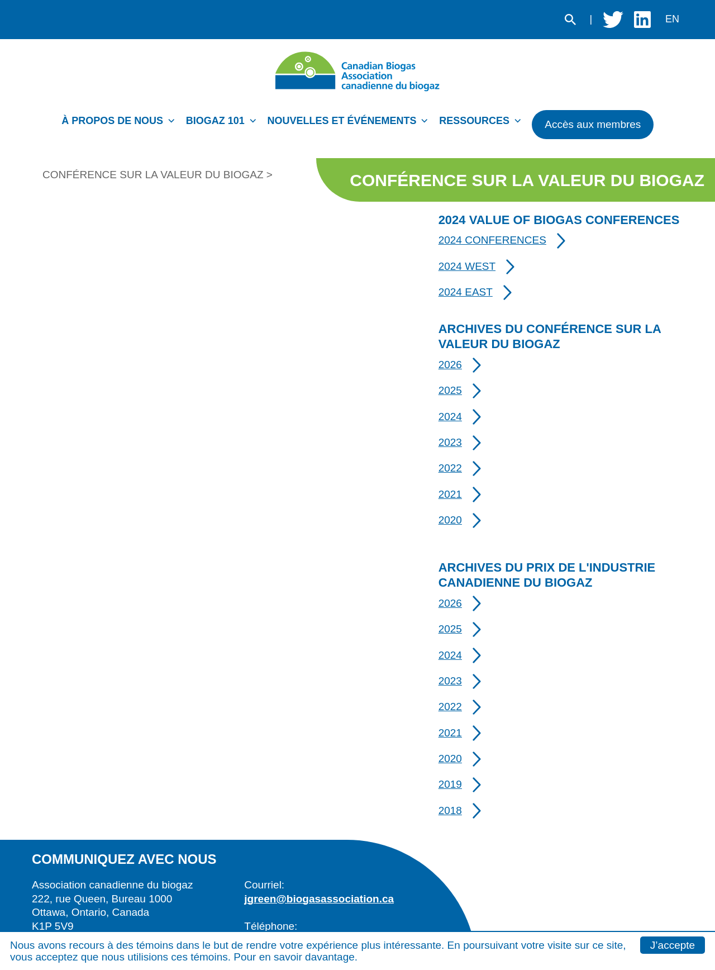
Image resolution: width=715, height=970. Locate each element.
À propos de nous (112, 120)
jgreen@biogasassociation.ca (319, 899)
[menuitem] (121, 124)
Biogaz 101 (215, 120)
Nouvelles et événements (342, 120)
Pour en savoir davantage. (295, 957)
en (672, 19)
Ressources (474, 120)
